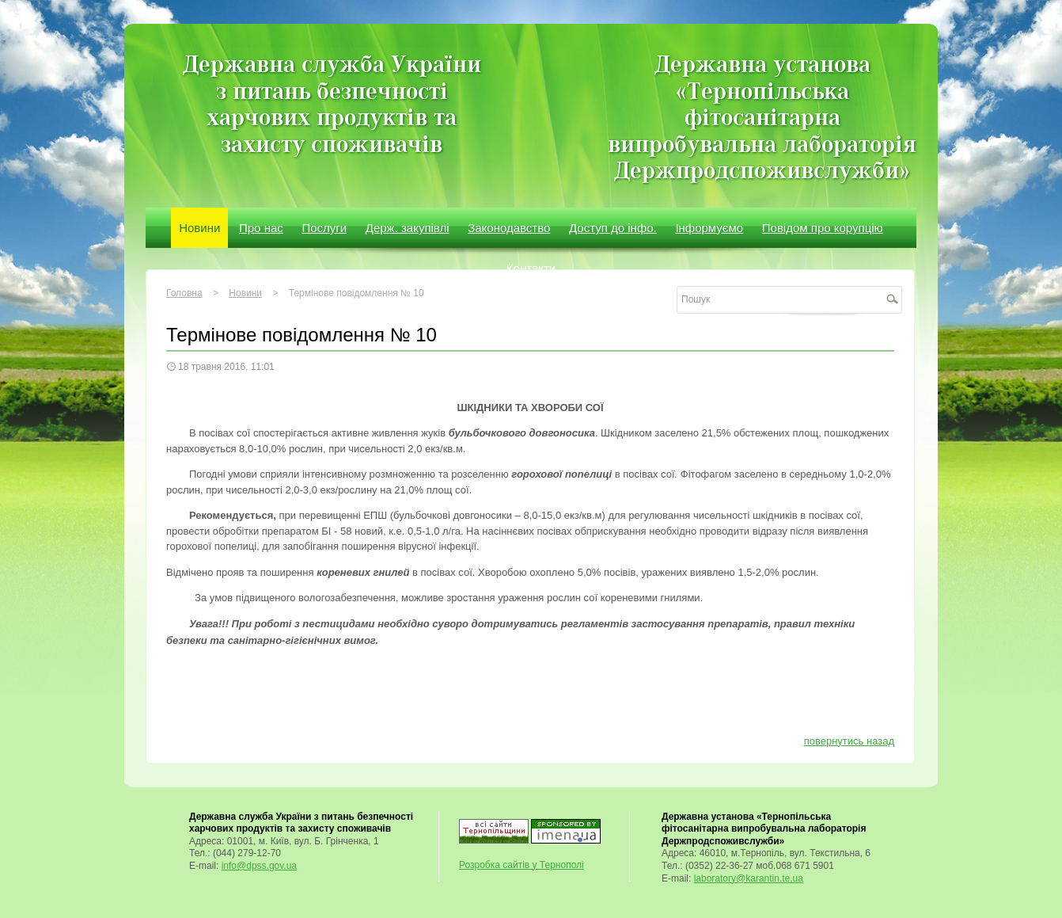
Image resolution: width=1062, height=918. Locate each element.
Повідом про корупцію (822, 227)
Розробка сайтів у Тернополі (521, 864)
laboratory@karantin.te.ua (748, 878)
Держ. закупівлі (407, 227)
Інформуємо (709, 227)
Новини (199, 227)
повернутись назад (849, 741)
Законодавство (509, 227)
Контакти (531, 268)
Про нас (261, 227)
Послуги (324, 227)
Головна (184, 293)
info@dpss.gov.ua (259, 865)
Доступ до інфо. (613, 227)
